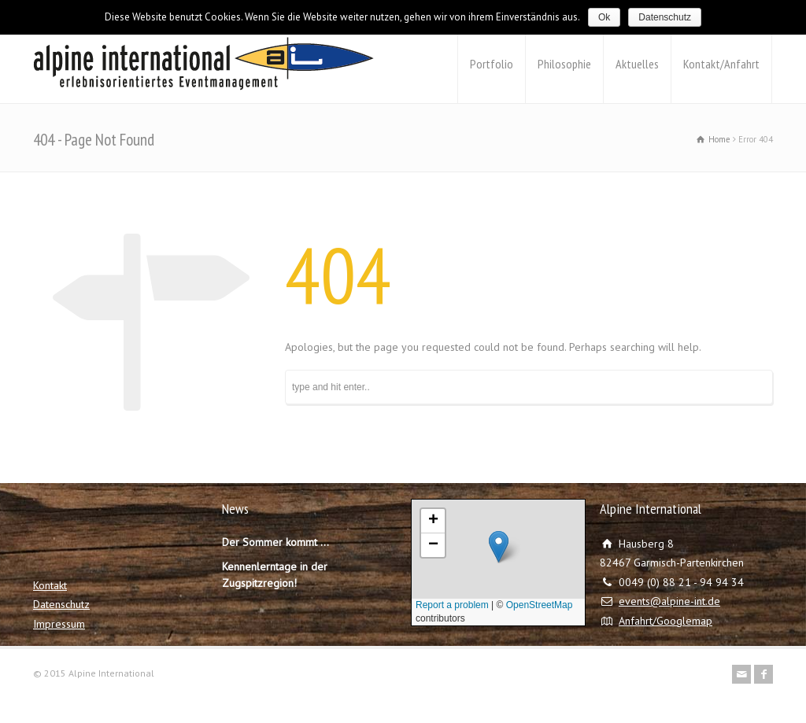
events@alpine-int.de (669, 601)
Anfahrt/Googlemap (665, 621)
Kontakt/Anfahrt (721, 64)
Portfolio (491, 64)
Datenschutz (61, 604)
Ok (604, 17)
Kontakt (50, 585)
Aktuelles (637, 64)
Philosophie (564, 64)
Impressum (59, 624)
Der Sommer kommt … (275, 542)
